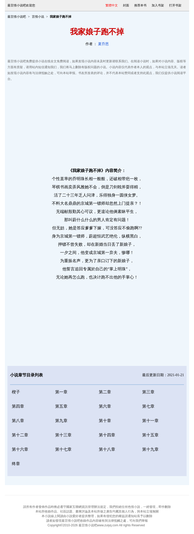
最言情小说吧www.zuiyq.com (98, 525)
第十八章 (107, 449)
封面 (126, 5)
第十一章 (150, 420)
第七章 (148, 406)
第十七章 (63, 449)
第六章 (105, 406)
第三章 (148, 392)
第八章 (18, 420)
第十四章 (107, 435)
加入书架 (158, 5)
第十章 (105, 420)
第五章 (61, 406)
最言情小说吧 (16, 16)
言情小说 (38, 16)
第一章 (61, 392)
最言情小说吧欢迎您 (21, 5)
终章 (16, 463)
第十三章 (63, 435)
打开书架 (175, 5)
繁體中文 (111, 5)
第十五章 (150, 435)
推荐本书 (140, 5)
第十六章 (20, 449)
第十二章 (20, 435)
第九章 (61, 420)
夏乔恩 (103, 44)
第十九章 (150, 449)
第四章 (18, 406)
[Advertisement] (97, 123)
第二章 (105, 392)
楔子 (16, 392)
